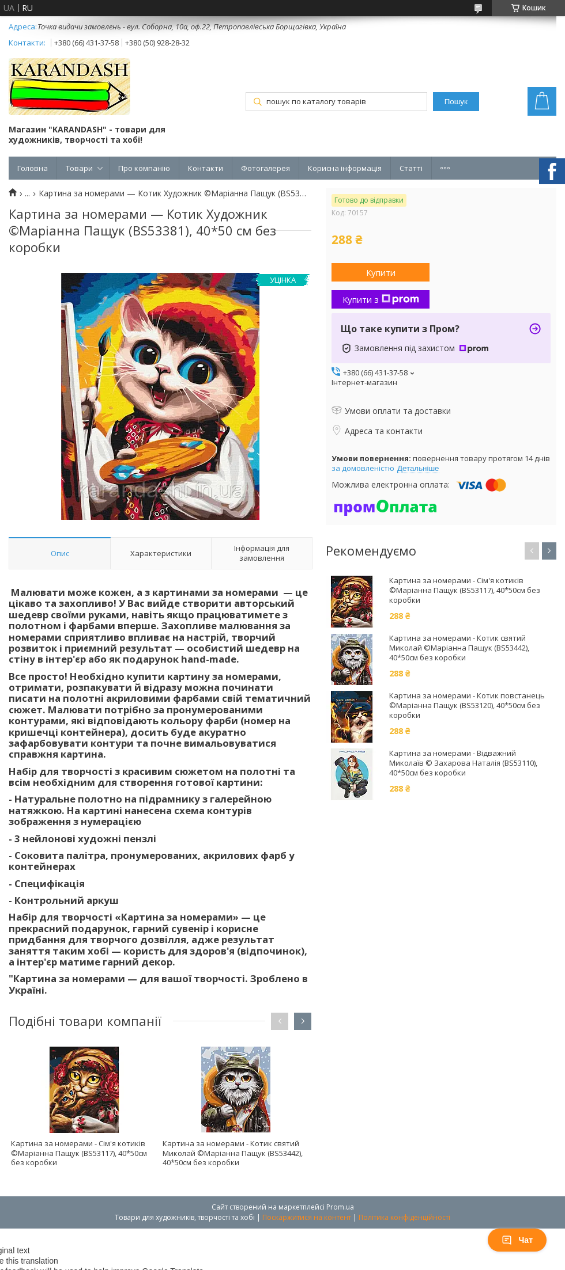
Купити (381, 272)
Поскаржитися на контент (306, 1217)
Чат (517, 1240)
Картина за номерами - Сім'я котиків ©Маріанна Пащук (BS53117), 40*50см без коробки (79, 1153)
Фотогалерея (265, 168)
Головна (32, 168)
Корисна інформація (345, 168)
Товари (79, 168)
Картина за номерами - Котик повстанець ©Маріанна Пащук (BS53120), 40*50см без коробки (467, 705)
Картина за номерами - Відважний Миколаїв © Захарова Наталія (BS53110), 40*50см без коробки (463, 763)
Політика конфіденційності (404, 1217)
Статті (411, 168)
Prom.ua (340, 1207)
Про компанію (144, 168)
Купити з (380, 299)
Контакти (205, 168)
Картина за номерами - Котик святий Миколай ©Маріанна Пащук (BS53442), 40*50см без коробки (233, 1153)
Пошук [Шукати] (456, 101)
